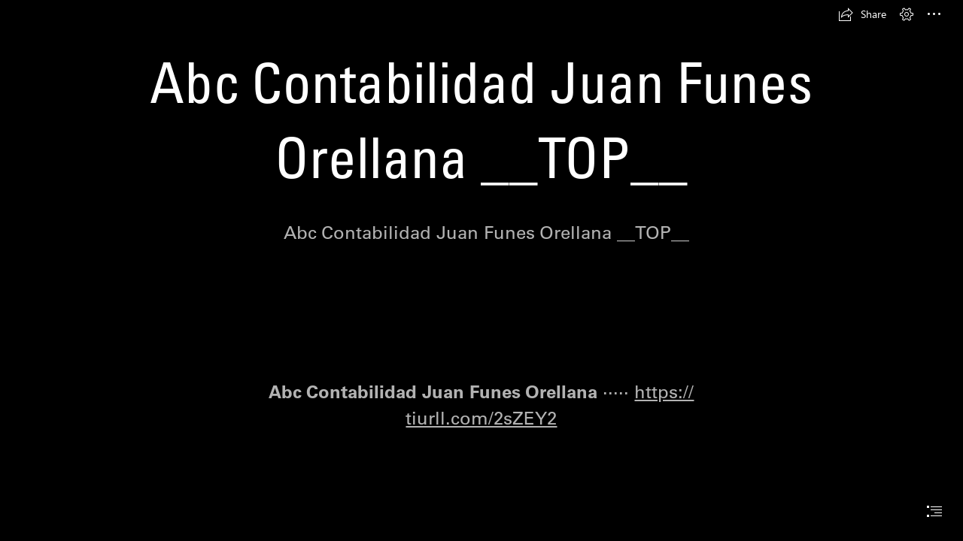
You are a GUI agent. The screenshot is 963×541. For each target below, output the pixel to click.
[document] (481, 270)
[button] (862, 14)
